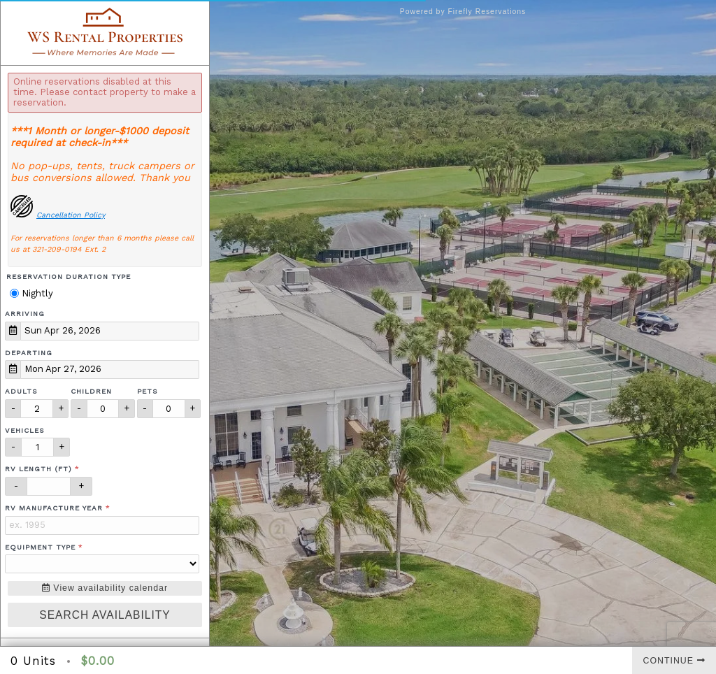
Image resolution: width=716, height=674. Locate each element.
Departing (28, 353)
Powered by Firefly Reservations (463, 11)
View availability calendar (105, 588)
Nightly (31, 293)
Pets (147, 391)
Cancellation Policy (70, 215)
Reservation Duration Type (68, 276)
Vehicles (25, 430)
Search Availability (104, 615)
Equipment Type (40, 547)
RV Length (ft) (38, 469)
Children (91, 391)
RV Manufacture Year (54, 508)
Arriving (25, 313)
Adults (21, 391)
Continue (674, 661)
